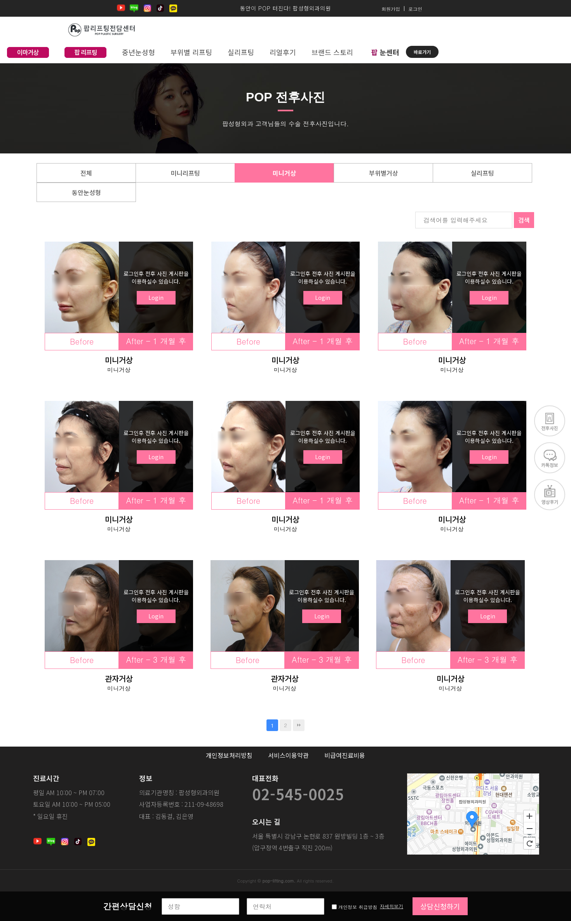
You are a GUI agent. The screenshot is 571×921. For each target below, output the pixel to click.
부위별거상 (383, 173)
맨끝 (299, 725)
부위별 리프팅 (191, 52)
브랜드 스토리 (332, 52)
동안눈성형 (86, 192)
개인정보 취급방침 (358, 907)
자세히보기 (391, 906)
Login (156, 297)
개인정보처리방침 (229, 755)
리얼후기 (283, 52)
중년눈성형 (138, 52)
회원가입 (390, 8)
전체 (86, 173)
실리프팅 (241, 52)
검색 (524, 220)
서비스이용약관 (288, 755)
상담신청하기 (440, 906)
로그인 (415, 8)
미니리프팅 (185, 173)
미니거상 (284, 173)
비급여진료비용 (344, 755)
